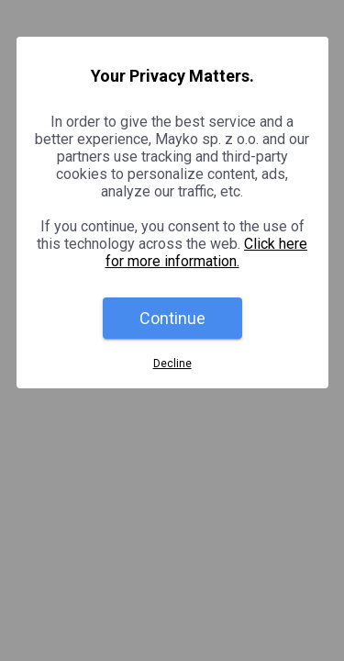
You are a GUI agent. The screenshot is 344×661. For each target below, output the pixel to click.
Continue (172, 318)
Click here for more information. (206, 252)
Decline (172, 363)
